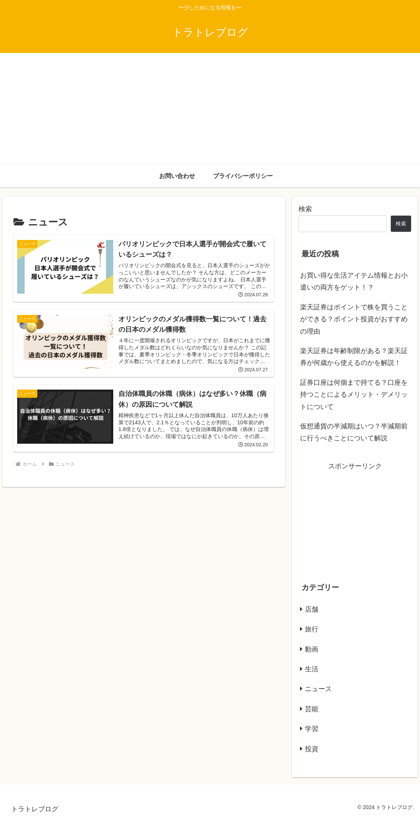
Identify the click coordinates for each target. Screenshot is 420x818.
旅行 (311, 629)
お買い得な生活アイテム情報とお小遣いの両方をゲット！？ (354, 281)
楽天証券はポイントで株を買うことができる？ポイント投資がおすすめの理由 (354, 319)
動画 (311, 649)
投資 (311, 749)
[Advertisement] (210, 109)
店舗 (311, 609)
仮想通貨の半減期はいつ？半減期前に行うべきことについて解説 (354, 432)
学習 (311, 729)
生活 (311, 669)
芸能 (311, 709)
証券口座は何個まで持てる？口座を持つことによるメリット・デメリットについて (354, 394)
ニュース (318, 689)
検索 (305, 209)
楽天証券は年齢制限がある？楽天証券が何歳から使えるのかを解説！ (354, 356)
